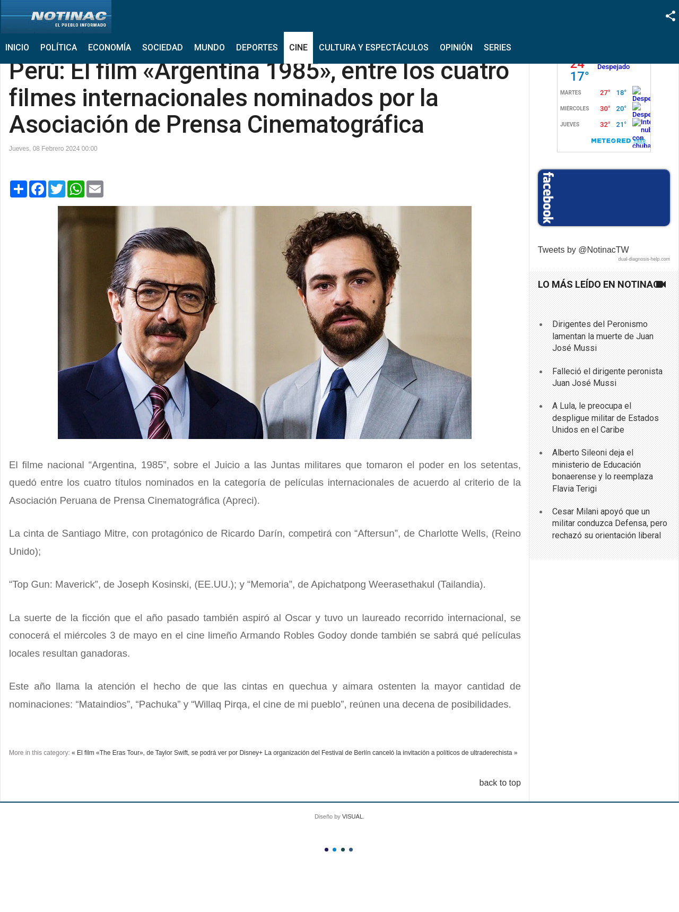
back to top (500, 782)
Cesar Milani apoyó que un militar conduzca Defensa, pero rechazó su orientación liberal (609, 523)
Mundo (209, 47)
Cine (298, 47)
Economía (109, 47)
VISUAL (352, 816)
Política (58, 47)
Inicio (17, 47)
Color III (343, 849)
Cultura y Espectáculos (374, 47)
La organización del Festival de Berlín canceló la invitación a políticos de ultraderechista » (390, 752)
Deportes (257, 47)
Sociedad (162, 47)
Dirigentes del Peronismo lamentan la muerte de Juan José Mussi (603, 336)
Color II (334, 849)
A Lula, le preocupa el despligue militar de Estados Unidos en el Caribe (605, 418)
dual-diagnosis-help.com (644, 259)
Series (497, 47)
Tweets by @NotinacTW (583, 249)
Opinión (456, 47)
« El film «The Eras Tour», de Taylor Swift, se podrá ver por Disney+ (167, 752)
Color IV (351, 849)
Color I (326, 849)
